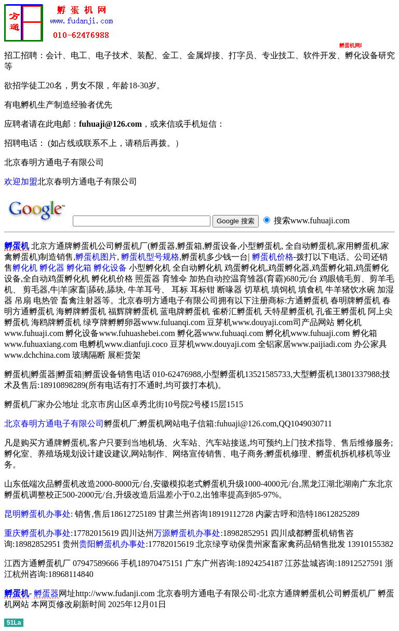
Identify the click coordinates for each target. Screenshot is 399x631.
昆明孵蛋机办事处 (37, 513)
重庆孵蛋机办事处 (37, 533)
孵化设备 (110, 267)
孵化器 (51, 267)
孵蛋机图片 (96, 256)
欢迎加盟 (20, 181)
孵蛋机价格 (273, 256)
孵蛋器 (46, 593)
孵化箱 (78, 267)
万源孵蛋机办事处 (187, 533)
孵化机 (24, 267)
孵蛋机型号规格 (150, 256)
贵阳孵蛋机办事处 (112, 544)
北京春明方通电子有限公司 (54, 423)
